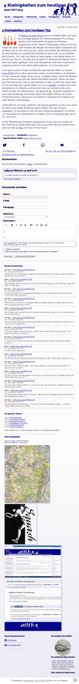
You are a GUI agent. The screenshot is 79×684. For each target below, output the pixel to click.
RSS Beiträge (11, 640)
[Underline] (21, 225)
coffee (7, 171)
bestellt (52, 85)
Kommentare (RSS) (14, 645)
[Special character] (46, 225)
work (39, 138)
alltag (26, 138)
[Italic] (16, 225)
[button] (11, 145)
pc (35, 138)
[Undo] (6, 225)
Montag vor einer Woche (32, 36)
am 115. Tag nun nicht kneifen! (60, 151)
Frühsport (8, 151)
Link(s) (8, 21)
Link (11, 179)
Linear (29, 164)
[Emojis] (41, 225)
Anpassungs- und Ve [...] (19, 423)
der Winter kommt (17, 425)
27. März (19, 128)
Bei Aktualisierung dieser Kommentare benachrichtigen (32, 252)
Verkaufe (69, 17)
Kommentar (9, 221)
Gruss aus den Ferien (17, 420)
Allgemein (32, 135)
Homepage (8, 207)
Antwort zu (8, 214)
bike (31, 138)
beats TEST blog (13, 10)
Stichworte (32, 17)
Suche (44, 17)
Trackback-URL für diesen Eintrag (18, 155)
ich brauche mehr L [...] (18, 421)
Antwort (17, 179)
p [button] (5, 238)
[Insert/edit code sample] (37, 225)
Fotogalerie (56, 17)
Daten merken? (13, 249)
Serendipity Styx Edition (34, 681)
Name (7, 194)
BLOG (7, 17)
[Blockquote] (31, 225)
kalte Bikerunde (15, 418)
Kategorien (18, 17)
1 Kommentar (9, 135)
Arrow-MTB (7, 73)
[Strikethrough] (25, 225)
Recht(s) (18, 21)
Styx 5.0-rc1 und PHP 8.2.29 (24, 270)
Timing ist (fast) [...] (17, 427)
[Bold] (12, 225)
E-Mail (6, 201)
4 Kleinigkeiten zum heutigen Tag (39, 5)
